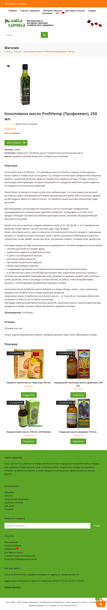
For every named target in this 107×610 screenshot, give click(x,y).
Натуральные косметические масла (65, 153)
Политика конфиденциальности (20, 559)
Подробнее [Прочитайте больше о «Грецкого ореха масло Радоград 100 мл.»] (28, 395)
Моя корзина (11, 542)
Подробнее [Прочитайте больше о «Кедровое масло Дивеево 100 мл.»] (78, 441)
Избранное (11, 549)
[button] (16, 3)
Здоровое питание (13, 502)
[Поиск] (44, 35)
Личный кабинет (12, 545)
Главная (8, 51)
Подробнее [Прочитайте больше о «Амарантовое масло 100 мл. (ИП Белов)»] (28, 441)
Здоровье (9, 492)
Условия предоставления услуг (20, 555)
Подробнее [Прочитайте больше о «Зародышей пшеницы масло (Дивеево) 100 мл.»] (78, 395)
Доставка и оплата (13, 552)
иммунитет (37, 156)
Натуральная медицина (16, 499)
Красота (8, 495)
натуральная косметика (56, 156)
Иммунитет (22, 153)
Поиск (97, 525)
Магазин (18, 51)
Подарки (8, 509)
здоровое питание (21, 156)
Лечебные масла (37, 153)
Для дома (9, 505)
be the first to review (26, 124)
